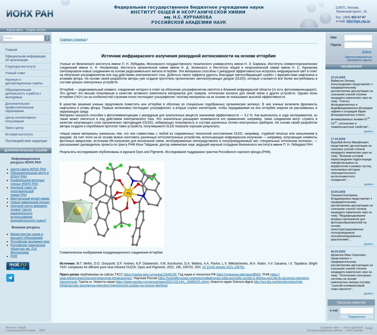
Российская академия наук (29, 241)
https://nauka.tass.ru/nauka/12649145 (150, 274)
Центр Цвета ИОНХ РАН (28, 169)
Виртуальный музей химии (29, 198)
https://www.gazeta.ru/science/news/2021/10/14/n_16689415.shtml (162, 282)
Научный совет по (23, 187)
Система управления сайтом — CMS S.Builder (335, 330)
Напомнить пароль (359, 60)
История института (19, 134)
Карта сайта (15, 29)
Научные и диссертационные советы (23, 81)
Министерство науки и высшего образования (26, 236)
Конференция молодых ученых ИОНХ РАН (27, 182)
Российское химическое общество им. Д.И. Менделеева (27, 248)
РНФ (13, 256)
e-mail (351, 310)
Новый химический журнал (30, 202)
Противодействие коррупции (26, 141)
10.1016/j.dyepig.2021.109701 (223, 267)
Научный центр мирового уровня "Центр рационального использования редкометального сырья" (28, 213)
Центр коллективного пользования (20, 119)
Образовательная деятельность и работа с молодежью (23, 93)
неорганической (22, 191)
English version (36, 29)
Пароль (351, 44)
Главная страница (73, 39)
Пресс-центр (14, 128)
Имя (351, 37)
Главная (11, 50)
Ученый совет (15, 73)
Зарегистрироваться (358, 56)
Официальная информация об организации (25, 58)
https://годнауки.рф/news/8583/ (239, 274)
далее (368, 131)
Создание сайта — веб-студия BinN (341, 327)
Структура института (20, 66)
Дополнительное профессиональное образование (19, 107)
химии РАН (18, 195)
